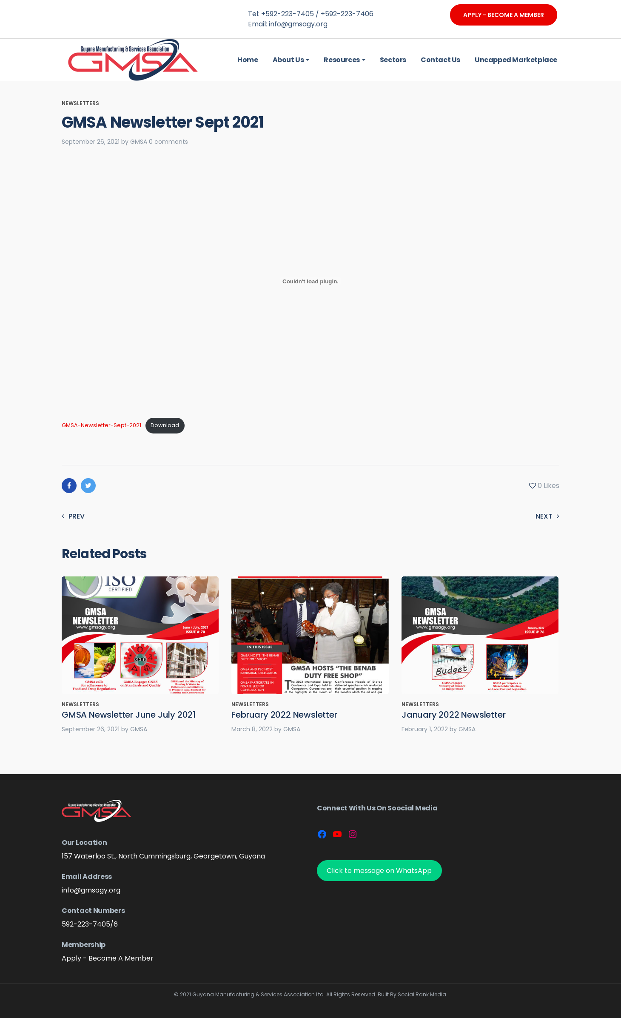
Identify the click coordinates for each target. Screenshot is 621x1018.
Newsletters (80, 103)
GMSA (138, 141)
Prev (73, 516)
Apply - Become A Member (503, 15)
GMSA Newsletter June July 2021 (129, 715)
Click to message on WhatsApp (379, 870)
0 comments (168, 141)
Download (165, 425)
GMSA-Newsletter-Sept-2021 (101, 425)
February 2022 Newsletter (284, 715)
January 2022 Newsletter (453, 715)
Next (547, 516)
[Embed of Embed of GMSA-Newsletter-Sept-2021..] (310, 281)
